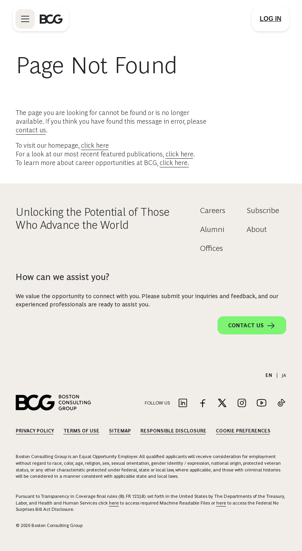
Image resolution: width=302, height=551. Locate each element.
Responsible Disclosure (173, 431)
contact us (31, 130)
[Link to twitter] (222, 403)
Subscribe (263, 210)
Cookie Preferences (243, 431)
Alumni (212, 229)
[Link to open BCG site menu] (25, 18)
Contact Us (252, 325)
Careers (212, 210)
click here (95, 145)
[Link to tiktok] (281, 403)
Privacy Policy (35, 431)
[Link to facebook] (202, 403)
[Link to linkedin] (183, 403)
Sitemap (120, 431)
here (114, 503)
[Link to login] (270, 19)
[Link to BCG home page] (51, 19)
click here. (174, 163)
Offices (211, 248)
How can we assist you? (62, 277)
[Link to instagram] (242, 403)
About (257, 229)
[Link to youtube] (261, 403)
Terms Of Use (81, 431)
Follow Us (157, 403)
